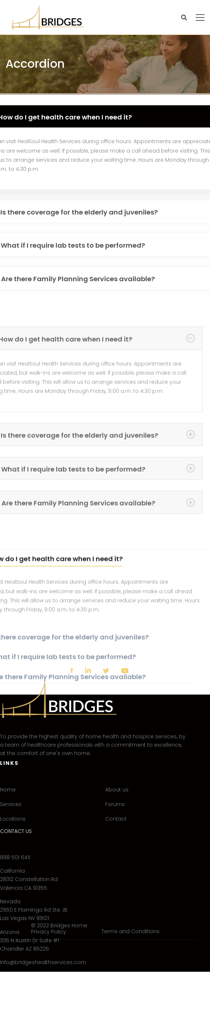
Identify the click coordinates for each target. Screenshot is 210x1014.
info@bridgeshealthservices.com (43, 962)
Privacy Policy (48, 931)
